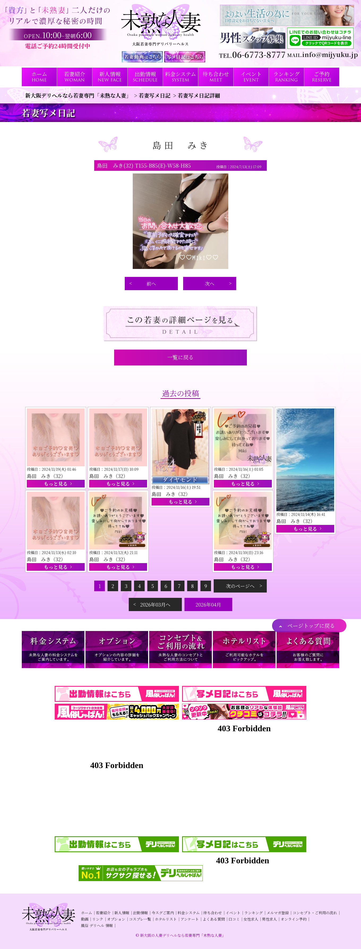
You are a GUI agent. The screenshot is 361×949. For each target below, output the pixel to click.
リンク (97, 919)
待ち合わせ (212, 913)
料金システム (189, 913)
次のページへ (240, 585)
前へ (151, 283)
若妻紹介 (103, 913)
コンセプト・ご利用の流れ (315, 913)
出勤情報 (140, 913)
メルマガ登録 (278, 913)
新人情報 (121, 913)
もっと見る (56, 483)
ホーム (86, 913)
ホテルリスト (166, 919)
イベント (233, 913)
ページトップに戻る (311, 625)
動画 (84, 919)
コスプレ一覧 (140, 919)
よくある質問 (214, 919)
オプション (116, 919)
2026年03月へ (155, 604)
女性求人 (250, 919)
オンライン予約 (294, 919)
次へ (209, 283)
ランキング (253, 913)
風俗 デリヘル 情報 (97, 925)
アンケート (189, 919)
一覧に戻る (180, 357)
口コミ (234, 919)
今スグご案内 (163, 913)
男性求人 (269, 919)
